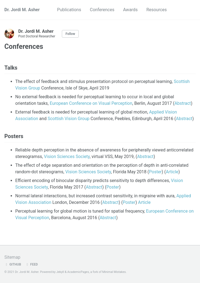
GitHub (12, 264)
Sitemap (12, 257)
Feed (31, 264)
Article (172, 171)
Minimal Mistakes (114, 272)
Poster (155, 171)
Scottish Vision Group (69, 118)
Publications (69, 9)
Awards (130, 9)
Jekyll (60, 272)
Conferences (102, 9)
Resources (156, 9)
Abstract (182, 103)
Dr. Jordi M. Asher (22, 9)
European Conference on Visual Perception (91, 103)
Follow (70, 34)
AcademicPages (78, 272)
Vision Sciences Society (67, 156)
